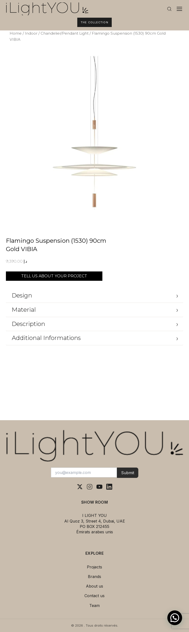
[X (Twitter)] (80, 487)
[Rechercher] (169, 8)
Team (94, 605)
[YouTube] (99, 487)
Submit (127, 472)
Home (16, 33)
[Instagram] (90, 487)
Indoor (31, 33)
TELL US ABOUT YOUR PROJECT (54, 276)
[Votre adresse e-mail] (84, 472)
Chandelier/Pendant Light (65, 33)
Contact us (94, 595)
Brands (94, 576)
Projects (94, 567)
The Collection (94, 22)
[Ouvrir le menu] (179, 9)
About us (94, 586)
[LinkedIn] (109, 487)
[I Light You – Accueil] (83, 8)
